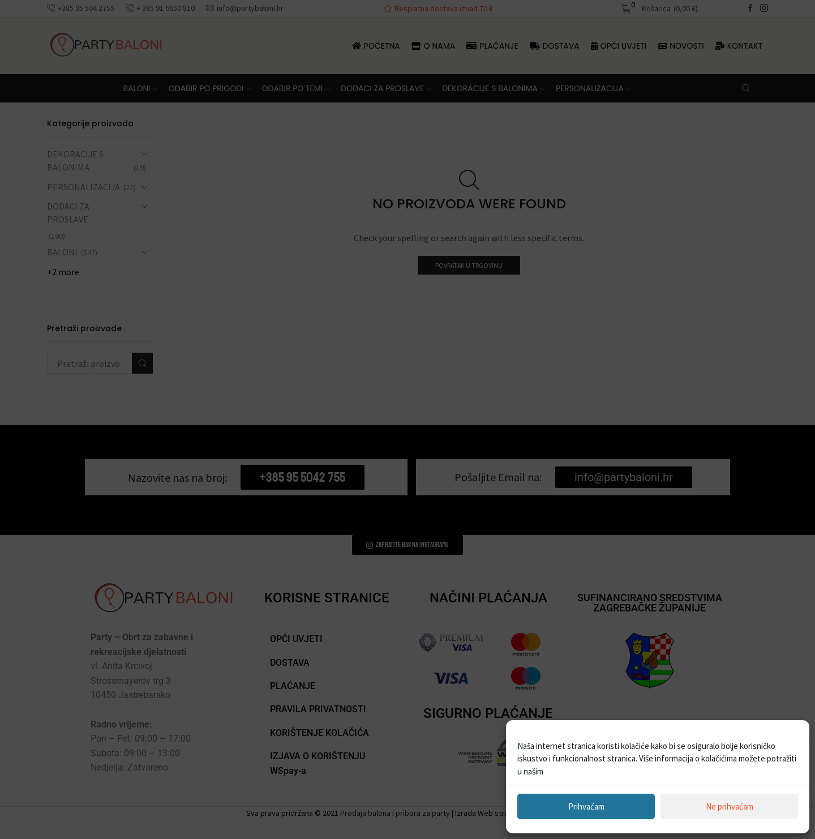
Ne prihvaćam (729, 806)
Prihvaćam (586, 806)
